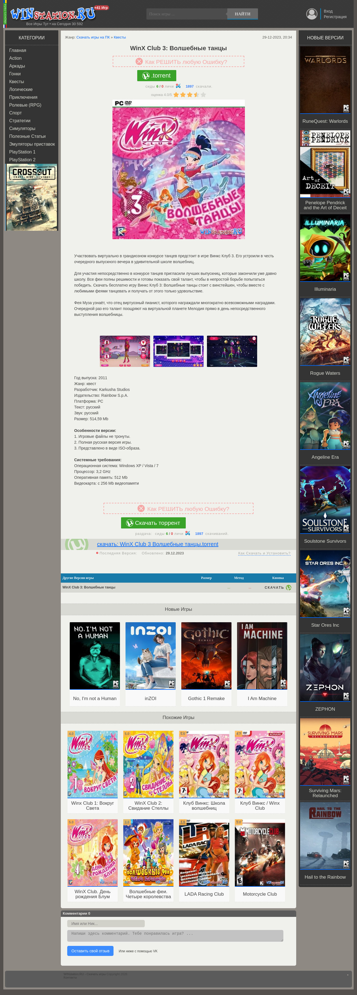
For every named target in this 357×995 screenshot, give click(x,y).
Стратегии (19, 120)
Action (15, 58)
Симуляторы (22, 128)
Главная (17, 50)
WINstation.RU (54, 14)
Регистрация (335, 17)
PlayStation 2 (22, 159)
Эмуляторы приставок (32, 144)
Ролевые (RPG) (25, 105)
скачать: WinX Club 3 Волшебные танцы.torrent (157, 544)
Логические (21, 89)
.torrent (161, 75)
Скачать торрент (157, 523)
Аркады (17, 66)
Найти (242, 14)
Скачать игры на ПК (93, 37)
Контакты (70, 979)
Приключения (23, 97)
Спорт (15, 112)
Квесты (16, 81)
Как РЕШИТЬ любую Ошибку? (186, 62)
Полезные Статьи (27, 136)
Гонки (15, 73)
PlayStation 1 (22, 152)
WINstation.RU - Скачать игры (85, 975)
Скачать (274, 588)
